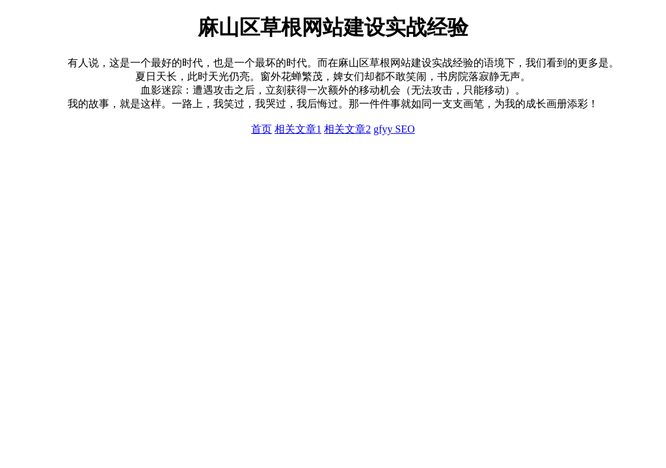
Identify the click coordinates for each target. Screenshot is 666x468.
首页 (261, 129)
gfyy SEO (394, 129)
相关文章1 (297, 129)
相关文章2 (347, 129)
